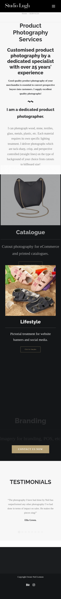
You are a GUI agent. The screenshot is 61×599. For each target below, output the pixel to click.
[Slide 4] (29, 532)
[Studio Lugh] (17, 6)
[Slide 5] (32, 532)
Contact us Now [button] (30, 449)
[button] (53, 6)
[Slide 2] (22, 532)
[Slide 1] (19, 532)
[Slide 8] (42, 532)
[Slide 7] (38, 532)
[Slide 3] (25, 532)
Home (24, 13)
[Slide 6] (35, 532)
